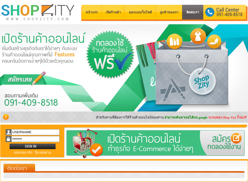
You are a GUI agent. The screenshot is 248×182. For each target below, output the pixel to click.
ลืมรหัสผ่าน (43, 152)
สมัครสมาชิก (23, 152)
